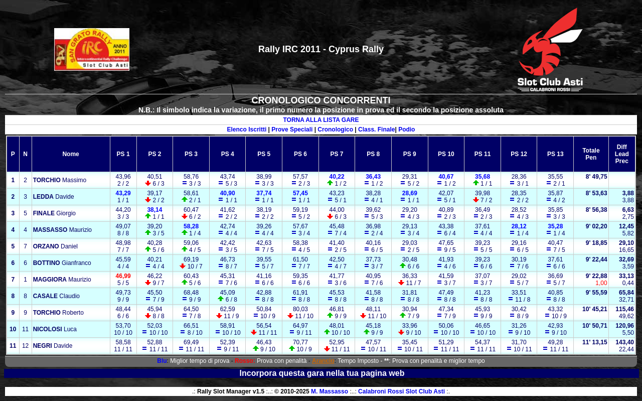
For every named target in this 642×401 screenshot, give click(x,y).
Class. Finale (376, 129)
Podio (406, 129)
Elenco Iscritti (247, 129)
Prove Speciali (291, 129)
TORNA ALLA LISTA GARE (321, 119)
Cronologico (335, 129)
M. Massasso (329, 391)
